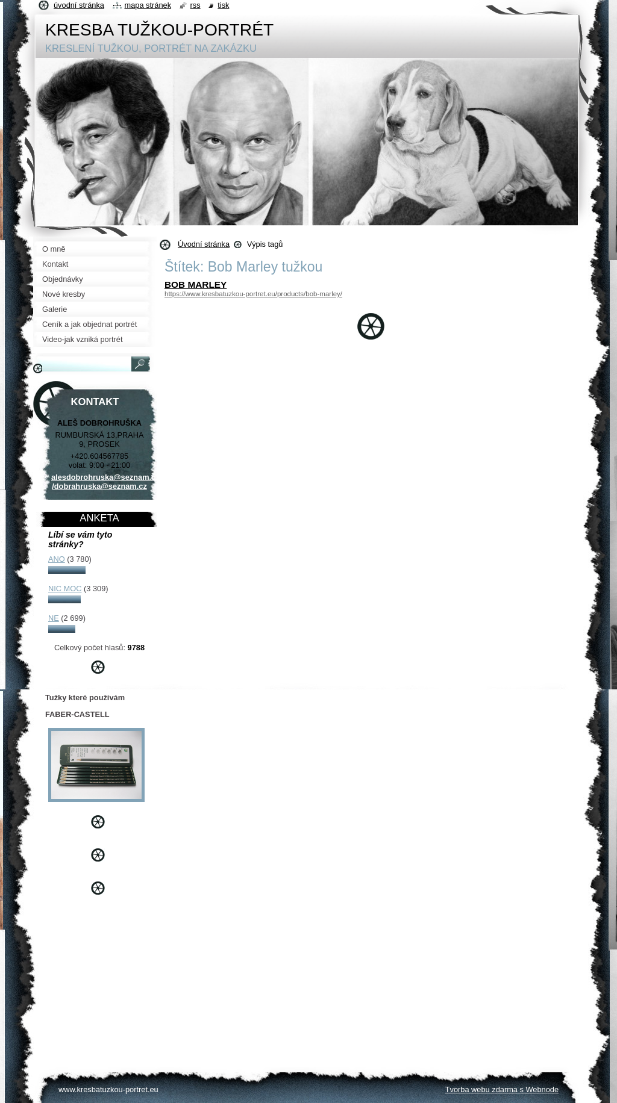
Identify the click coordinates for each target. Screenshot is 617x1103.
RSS (195, 5)
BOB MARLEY (195, 284)
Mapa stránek (148, 5)
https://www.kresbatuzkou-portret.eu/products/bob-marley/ (253, 293)
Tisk (223, 5)
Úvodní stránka (204, 244)
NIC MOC (64, 588)
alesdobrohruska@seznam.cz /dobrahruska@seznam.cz (105, 482)
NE (53, 618)
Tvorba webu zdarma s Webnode (502, 1089)
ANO (56, 559)
